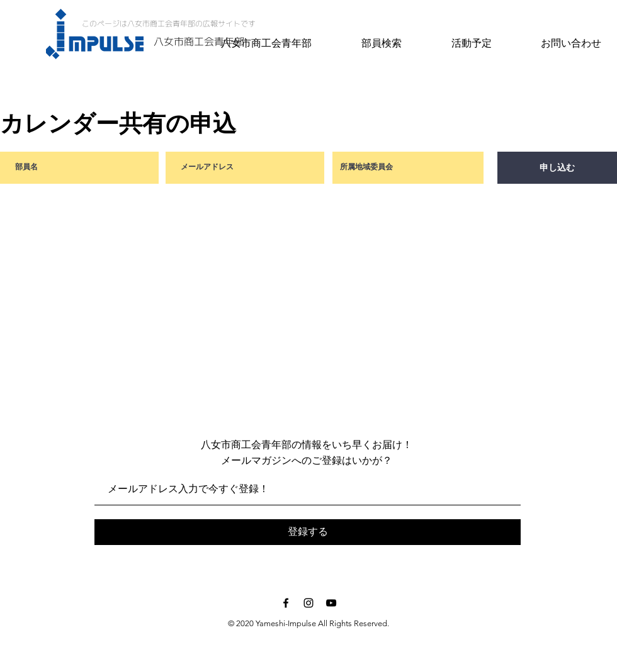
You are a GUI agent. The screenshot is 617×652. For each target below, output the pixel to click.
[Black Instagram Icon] (308, 603)
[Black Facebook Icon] (286, 603)
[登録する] (307, 532)
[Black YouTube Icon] (331, 603)
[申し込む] (557, 168)
